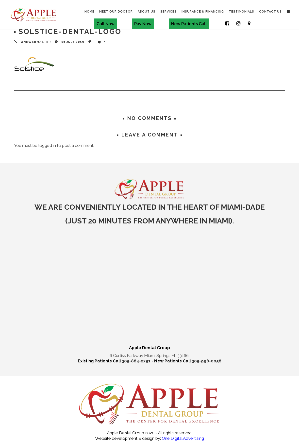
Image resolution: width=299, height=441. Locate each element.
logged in (47, 145)
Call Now (105, 23)
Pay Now (142, 23)
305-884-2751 (136, 360)
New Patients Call (188, 23)
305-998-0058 (206, 360)
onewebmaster (36, 42)
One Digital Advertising (182, 438)
